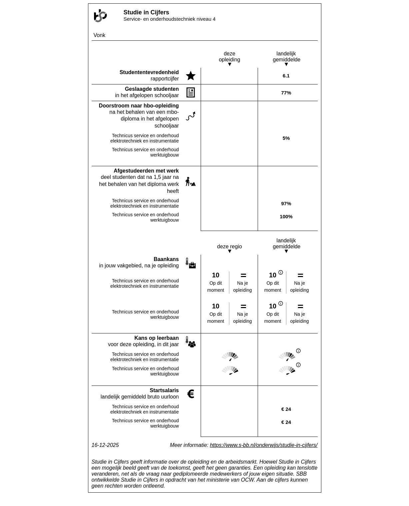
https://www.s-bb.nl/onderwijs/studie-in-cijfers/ (264, 445)
